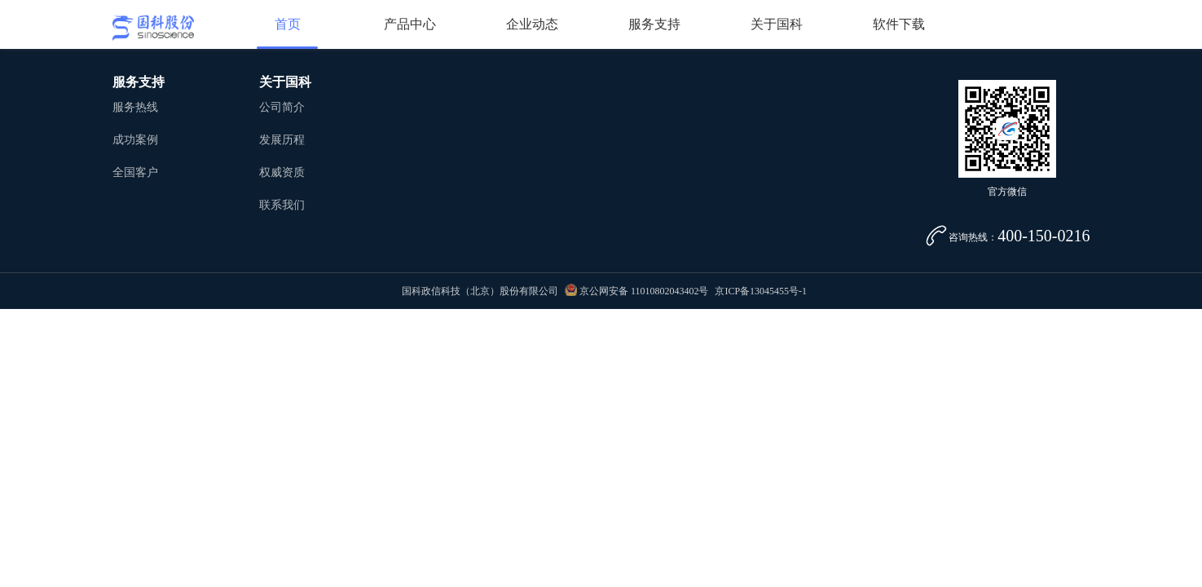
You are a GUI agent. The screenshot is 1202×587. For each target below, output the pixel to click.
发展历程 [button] (282, 140)
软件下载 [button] (899, 24)
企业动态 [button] (532, 24)
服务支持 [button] (654, 24)
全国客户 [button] (135, 172)
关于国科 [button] (777, 24)
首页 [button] (288, 24)
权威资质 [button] (282, 172)
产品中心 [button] (410, 24)
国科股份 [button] (153, 28)
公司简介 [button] (282, 107)
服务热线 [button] (135, 107)
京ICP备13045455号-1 (761, 291)
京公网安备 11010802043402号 (637, 291)
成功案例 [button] (135, 140)
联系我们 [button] (282, 205)
